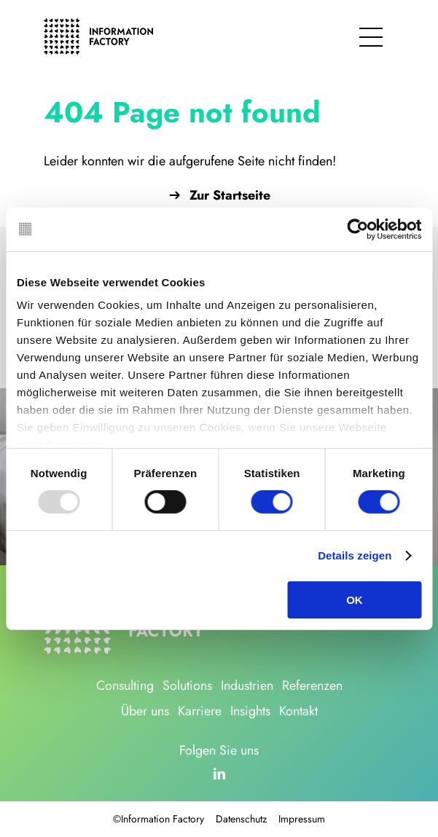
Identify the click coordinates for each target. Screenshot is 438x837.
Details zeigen (354, 555)
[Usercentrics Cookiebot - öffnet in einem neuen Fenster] (357, 229)
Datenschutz (241, 819)
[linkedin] (219, 773)
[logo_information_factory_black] (98, 24)
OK (354, 600)
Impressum (301, 819)
